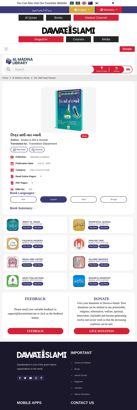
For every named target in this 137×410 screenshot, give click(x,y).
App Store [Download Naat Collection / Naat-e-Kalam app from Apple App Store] (38, 238)
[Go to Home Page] (68, 28)
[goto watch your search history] (116, 69)
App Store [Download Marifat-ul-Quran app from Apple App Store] (104, 182)
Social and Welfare (83, 317)
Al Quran (31, 17)
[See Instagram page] (36, 332)
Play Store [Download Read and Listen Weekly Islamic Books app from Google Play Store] (27, 219)
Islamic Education (82, 348)
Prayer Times (26, 379)
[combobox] (54, 70)
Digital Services (27, 392)
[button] (8, 70)
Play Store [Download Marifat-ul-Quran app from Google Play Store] (93, 182)
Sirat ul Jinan (26, 367)
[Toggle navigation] (6, 49)
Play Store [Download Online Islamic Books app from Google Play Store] (93, 219)
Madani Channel (96, 17)
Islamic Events (81, 329)
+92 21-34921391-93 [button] (85, 367)
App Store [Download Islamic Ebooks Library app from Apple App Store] (104, 219)
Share (124, 90)
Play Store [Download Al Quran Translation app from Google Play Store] (27, 182)
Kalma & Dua (26, 398)
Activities (78, 342)
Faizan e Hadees (28, 386)
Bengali (114, 153)
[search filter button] (101, 69)
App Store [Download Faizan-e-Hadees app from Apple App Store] (38, 200)
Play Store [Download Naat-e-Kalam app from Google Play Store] (27, 238)
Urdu (23, 153)
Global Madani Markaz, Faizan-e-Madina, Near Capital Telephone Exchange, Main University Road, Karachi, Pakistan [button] (96, 390)
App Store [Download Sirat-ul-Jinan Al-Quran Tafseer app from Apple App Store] (38, 182)
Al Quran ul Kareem (29, 373)
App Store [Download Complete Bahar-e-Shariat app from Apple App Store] (104, 238)
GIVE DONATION (101, 285)
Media (106, 39)
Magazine (41, 39)
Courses (78, 39)
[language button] (82, 9)
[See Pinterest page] (41, 332)
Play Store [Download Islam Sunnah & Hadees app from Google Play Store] (27, 200)
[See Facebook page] (19, 332)
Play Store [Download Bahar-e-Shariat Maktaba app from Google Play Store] (93, 238)
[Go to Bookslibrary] (19, 61)
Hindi (84, 153)
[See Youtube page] (30, 332)
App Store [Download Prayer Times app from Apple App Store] (104, 200)
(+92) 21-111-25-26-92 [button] (86, 373)
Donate (127, 49)
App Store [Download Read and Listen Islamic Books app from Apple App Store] (38, 219)
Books (58, 17)
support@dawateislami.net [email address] (87, 380)
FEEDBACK (35, 285)
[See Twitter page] (25, 332)
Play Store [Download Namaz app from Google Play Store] (93, 200)
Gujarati (53, 153)
